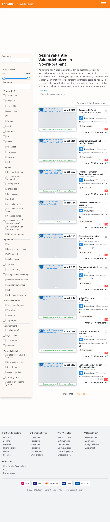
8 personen (35, 448)
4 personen (35, 441)
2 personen (35, 437)
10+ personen (36, 451)
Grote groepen (37, 455)
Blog (5, 469)
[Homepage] (18, 4)
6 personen (35, 444)
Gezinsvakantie (64, 437)
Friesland (7, 437)
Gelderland (8, 444)
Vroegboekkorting (93, 444)
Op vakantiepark (65, 448)
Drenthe (7, 455)
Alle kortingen (91, 437)
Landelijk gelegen (65, 451)
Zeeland (6, 441)
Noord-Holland (9, 448)
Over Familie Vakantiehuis (14, 466)
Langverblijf (90, 448)
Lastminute (90, 441)
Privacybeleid (9, 473)
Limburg (7, 451)
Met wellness (63, 444)
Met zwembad (64, 441)
